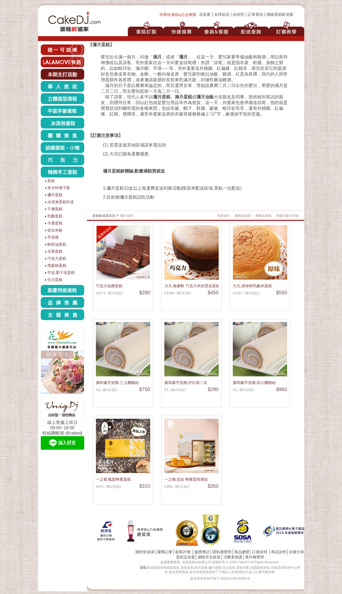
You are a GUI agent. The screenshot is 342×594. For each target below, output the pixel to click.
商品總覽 (241, 552)
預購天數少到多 (287, 216)
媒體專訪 (202, 552)
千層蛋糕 (54, 209)
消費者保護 (232, 557)
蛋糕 (51, 181)
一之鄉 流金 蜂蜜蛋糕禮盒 (186, 479)
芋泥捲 (53, 237)
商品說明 (278, 552)
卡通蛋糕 (54, 223)
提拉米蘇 (54, 230)
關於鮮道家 (145, 552)
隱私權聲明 (221, 552)
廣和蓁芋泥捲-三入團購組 (117, 383)
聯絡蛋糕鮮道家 (280, 14)
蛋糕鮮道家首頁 (103, 216)
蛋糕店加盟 (185, 557)
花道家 (205, 14)
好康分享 (296, 552)
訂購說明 (259, 552)
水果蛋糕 (54, 251)
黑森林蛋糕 (56, 266)
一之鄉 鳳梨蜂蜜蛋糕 (113, 479)
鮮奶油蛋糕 (56, 244)
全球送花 (221, 14)
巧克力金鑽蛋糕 (109, 286)
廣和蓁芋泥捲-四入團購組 (254, 383)
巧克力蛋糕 (56, 259)
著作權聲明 (254, 557)
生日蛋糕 (54, 280)
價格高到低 (263, 216)
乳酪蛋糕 (54, 216)
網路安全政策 (209, 557)
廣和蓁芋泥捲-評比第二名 (186, 383)
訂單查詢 (255, 14)
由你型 (238, 14)
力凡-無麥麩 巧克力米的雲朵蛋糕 (192, 286)
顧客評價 (182, 552)
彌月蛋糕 (54, 195)
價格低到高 (243, 216)
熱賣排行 (223, 216)
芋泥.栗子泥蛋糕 (61, 273)
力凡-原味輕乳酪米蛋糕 (252, 286)
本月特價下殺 (58, 188)
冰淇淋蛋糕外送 (60, 202)
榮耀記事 (164, 552)
